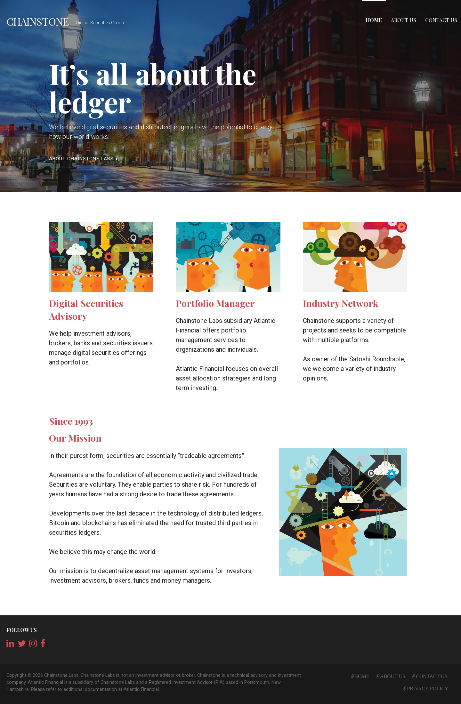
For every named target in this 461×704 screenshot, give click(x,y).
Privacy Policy (427, 687)
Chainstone (37, 21)
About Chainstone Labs (81, 159)
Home (374, 20)
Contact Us (441, 20)
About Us (403, 20)
